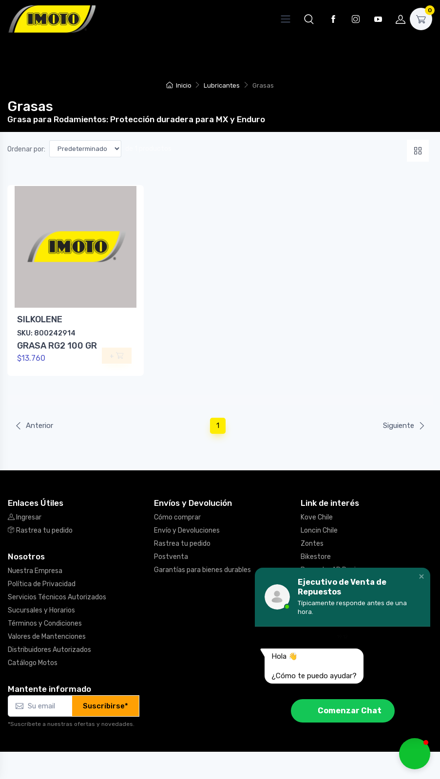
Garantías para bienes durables (202, 570)
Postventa (171, 557)
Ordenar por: (26, 149)
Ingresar (24, 517)
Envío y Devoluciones (187, 530)
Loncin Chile (319, 530)
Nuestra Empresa (35, 571)
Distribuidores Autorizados (49, 650)
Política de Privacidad (42, 584)
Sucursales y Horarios (41, 610)
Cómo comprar (177, 517)
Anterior (34, 425)
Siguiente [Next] (404, 425)
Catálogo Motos (32, 663)
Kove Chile (317, 517)
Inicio (178, 85)
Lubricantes (222, 85)
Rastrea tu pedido (40, 530)
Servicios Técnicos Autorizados (57, 597)
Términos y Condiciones (45, 623)
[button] (309, 19)
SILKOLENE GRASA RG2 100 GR (57, 332)
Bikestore (316, 557)
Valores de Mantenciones (47, 636)
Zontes (312, 543)
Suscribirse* (105, 706)
